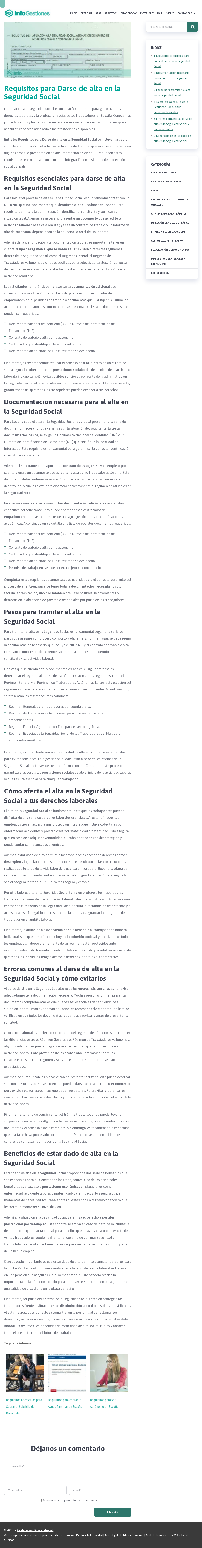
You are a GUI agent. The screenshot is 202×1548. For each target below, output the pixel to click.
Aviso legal (111, 1535)
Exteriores (147, 13)
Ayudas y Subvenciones (166, 181)
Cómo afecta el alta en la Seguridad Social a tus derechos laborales (171, 107)
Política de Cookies (132, 1535)
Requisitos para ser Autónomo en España (104, 1403)
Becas (154, 190)
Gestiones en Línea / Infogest (35, 1530)
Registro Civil (160, 273)
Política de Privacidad (89, 1535)
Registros (111, 13)
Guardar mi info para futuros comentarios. (70, 1500)
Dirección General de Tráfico (170, 222)
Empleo (170, 13)
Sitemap (9, 1539)
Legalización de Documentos (170, 249)
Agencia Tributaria (163, 172)
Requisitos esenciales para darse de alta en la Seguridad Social (172, 61)
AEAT (98, 13)
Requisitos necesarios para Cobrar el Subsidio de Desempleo (24, 1406)
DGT (159, 13)
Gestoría (86, 13)
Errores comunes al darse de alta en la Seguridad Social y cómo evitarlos (173, 124)
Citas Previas (128, 13)
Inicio (74, 13)
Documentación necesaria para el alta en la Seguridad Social (171, 78)
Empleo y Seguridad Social (168, 231)
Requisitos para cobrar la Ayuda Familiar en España (65, 1403)
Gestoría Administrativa (167, 240)
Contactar (184, 13)
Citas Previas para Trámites (168, 213)
